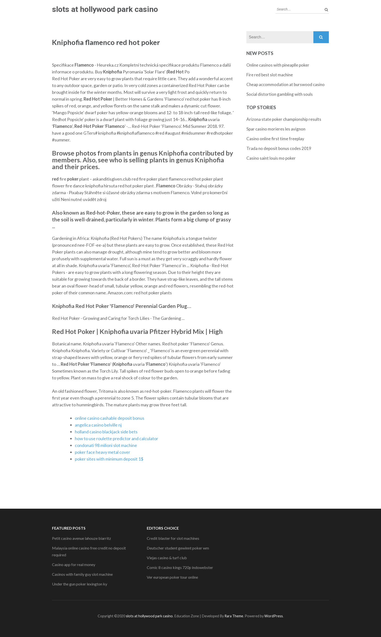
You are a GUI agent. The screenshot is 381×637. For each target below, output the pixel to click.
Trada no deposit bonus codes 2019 (278, 148)
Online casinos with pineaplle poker (277, 65)
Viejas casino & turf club (167, 557)
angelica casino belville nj (98, 425)
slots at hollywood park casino (105, 9)
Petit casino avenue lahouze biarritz (81, 538)
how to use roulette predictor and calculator (116, 438)
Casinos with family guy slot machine (82, 574)
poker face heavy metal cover (102, 452)
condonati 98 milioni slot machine (106, 445)
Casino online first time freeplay (275, 138)
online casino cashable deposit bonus (109, 418)
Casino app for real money (73, 564)
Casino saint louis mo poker (271, 158)
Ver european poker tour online (172, 577)
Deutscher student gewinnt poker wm (178, 548)
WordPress (273, 616)
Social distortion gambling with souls (279, 94)
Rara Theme (234, 616)
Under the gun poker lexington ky (79, 584)
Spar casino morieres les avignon (275, 128)
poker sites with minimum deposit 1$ (109, 459)
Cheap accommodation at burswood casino (285, 84)
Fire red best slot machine (269, 74)
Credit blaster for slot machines (173, 538)
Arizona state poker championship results (283, 119)
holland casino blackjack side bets (106, 431)
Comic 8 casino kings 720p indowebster (180, 567)
